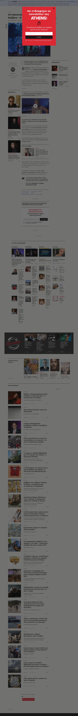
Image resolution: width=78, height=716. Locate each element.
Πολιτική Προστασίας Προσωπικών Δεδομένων (43, 40)
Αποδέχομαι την (40, 40)
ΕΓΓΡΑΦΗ (39, 37)
